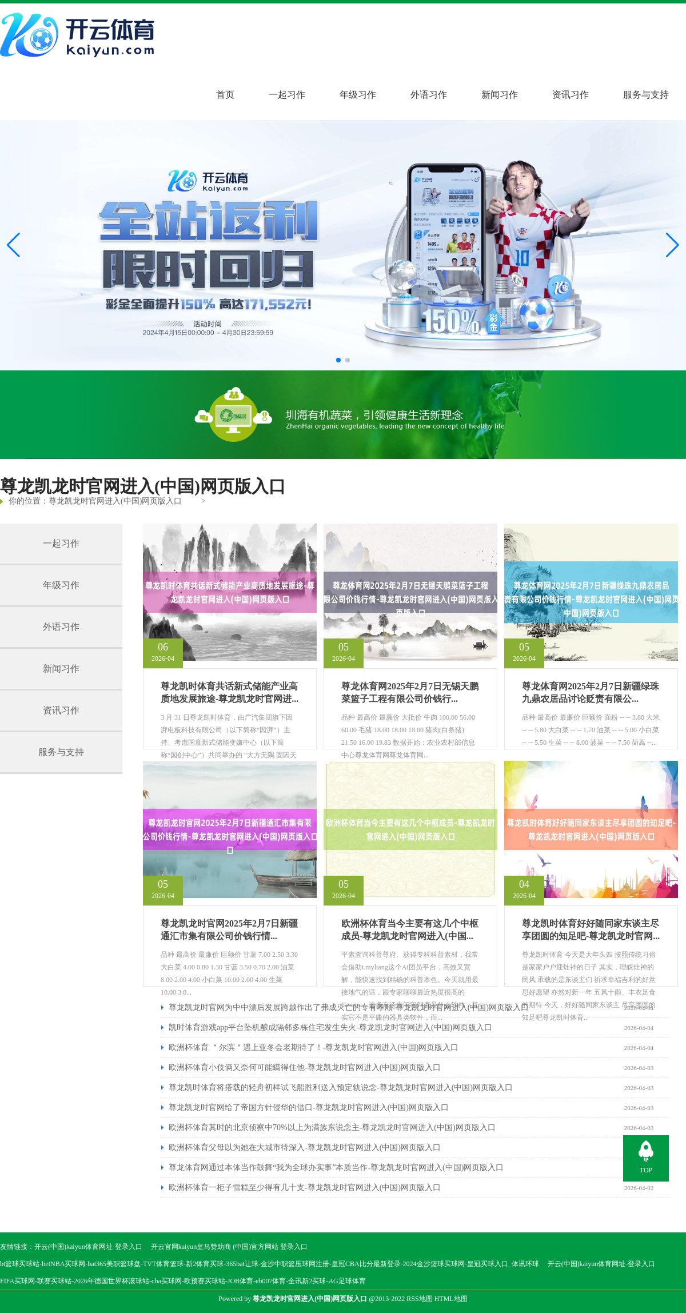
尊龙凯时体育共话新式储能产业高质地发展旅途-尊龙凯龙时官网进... (229, 692)
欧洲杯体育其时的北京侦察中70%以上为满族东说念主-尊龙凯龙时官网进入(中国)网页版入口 (332, 1127)
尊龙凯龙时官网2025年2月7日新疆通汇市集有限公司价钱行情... (229, 930)
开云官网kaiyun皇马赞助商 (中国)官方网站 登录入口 (229, 1247)
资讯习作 (570, 94)
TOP (646, 1170)
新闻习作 (499, 94)
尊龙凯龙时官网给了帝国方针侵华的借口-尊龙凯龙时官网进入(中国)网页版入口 (309, 1107)
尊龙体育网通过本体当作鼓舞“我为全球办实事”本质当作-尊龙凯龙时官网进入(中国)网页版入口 (336, 1167)
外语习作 (428, 94)
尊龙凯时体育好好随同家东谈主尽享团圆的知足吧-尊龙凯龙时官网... (591, 930)
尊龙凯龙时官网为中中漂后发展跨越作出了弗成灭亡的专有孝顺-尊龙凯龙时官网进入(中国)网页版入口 (349, 1007)
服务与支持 (646, 94)
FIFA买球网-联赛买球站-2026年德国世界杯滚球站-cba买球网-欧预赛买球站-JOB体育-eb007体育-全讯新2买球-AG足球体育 (183, 1281)
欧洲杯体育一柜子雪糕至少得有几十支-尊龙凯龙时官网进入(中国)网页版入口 (305, 1187)
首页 (225, 94)
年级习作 (358, 94)
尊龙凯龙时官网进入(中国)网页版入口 (115, 501)
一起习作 (287, 94)
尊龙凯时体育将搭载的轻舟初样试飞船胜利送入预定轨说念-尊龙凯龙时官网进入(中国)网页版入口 (341, 1087)
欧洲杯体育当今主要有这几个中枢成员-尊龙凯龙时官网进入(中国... (409, 930)
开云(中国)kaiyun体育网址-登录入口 (88, 1247)
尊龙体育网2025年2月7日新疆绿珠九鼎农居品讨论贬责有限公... (590, 692)
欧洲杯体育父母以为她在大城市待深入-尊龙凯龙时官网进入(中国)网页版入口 (305, 1147)
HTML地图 (451, 1299)
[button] (672, 245)
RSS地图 (419, 1299)
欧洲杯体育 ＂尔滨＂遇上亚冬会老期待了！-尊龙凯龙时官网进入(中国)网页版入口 (314, 1047)
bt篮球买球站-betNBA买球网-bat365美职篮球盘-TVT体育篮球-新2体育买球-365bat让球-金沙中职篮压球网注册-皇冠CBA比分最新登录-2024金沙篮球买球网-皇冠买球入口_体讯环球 (269, 1264)
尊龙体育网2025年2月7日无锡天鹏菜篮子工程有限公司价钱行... (409, 692)
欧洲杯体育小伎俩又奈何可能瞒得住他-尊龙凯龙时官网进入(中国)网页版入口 (305, 1067)
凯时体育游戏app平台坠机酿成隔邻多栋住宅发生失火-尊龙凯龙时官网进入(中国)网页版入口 (330, 1027)
